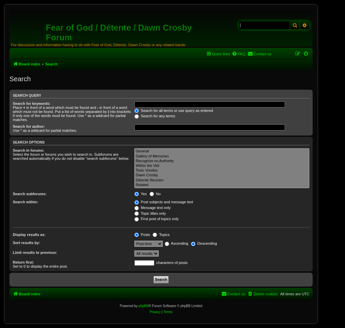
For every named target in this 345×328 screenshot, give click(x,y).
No (155, 194)
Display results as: (29, 235)
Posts (142, 235)
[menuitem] (238, 54)
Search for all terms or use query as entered (173, 111)
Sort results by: (26, 243)
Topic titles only (150, 213)
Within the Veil (222, 165)
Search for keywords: (32, 103)
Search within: (25, 202)
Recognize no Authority (222, 161)
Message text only (152, 208)
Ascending (176, 243)
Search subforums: (29, 194)
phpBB (143, 306)
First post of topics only (156, 219)
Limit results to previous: (35, 252)
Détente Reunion (222, 180)
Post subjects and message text (163, 202)
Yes (140, 194)
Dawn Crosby (222, 175)
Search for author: (29, 126)
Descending (204, 243)
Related (222, 185)
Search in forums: (28, 150)
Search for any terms (154, 116)
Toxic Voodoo (222, 170)
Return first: (23, 262)
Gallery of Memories (222, 156)
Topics (161, 235)
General (222, 151)
